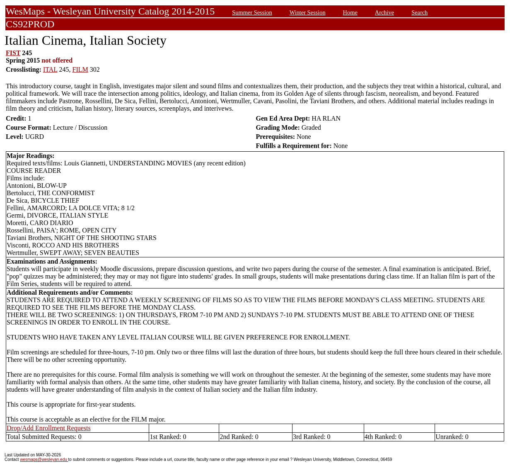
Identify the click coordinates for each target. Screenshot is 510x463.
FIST (13, 52)
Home (350, 12)
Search (419, 12)
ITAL (50, 69)
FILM (80, 69)
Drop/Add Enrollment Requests (49, 427)
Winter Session (308, 12)
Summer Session (252, 12)
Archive (384, 12)
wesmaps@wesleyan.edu (44, 459)
